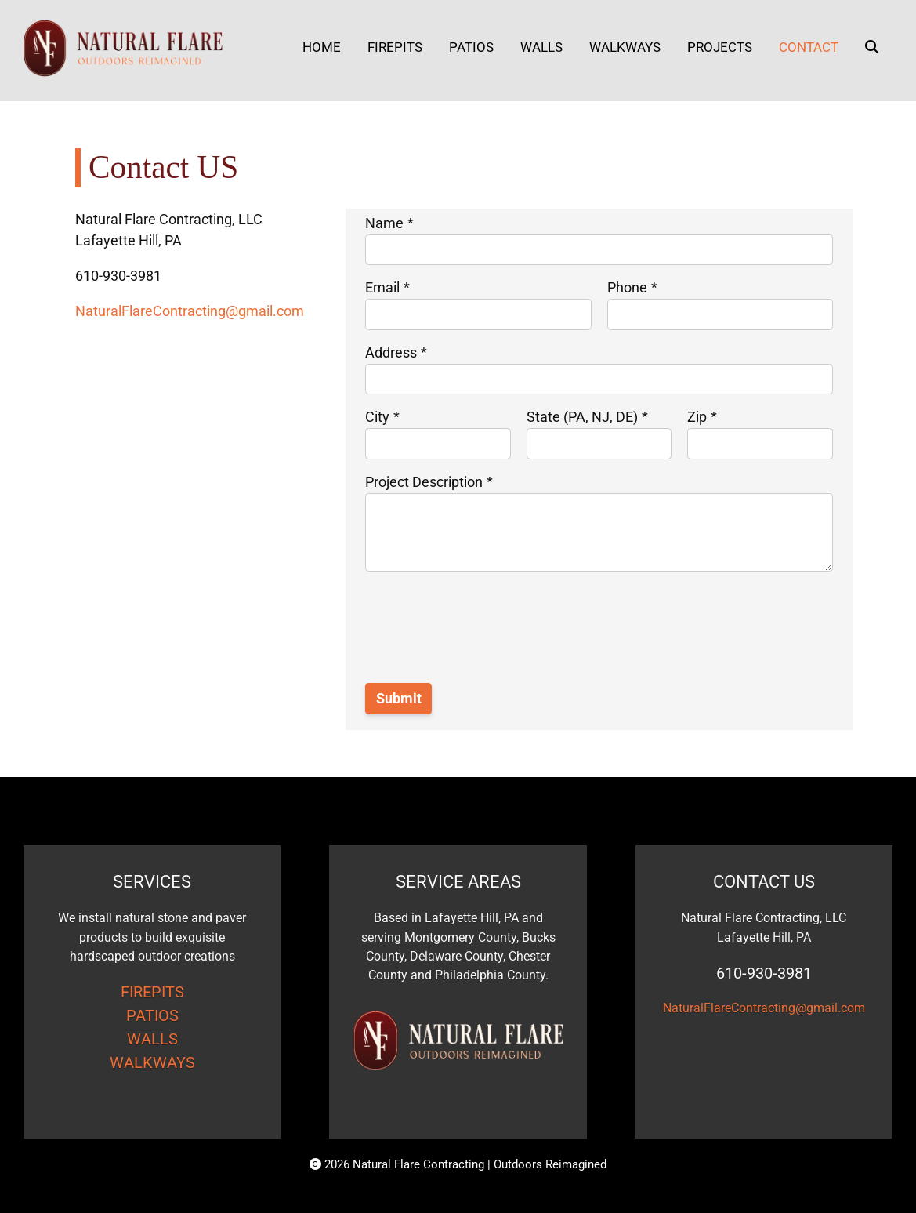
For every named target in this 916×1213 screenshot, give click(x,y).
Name (384, 223)
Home (321, 47)
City (377, 417)
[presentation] (484, 636)
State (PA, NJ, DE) (582, 417)
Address (391, 352)
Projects (719, 47)
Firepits (394, 47)
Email (382, 287)
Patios (471, 47)
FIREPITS (152, 991)
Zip (697, 417)
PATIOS (152, 1015)
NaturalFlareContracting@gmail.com (189, 311)
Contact (808, 47)
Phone (627, 287)
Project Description (424, 482)
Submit (399, 698)
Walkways (625, 47)
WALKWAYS (152, 1062)
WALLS (152, 1039)
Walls (541, 47)
